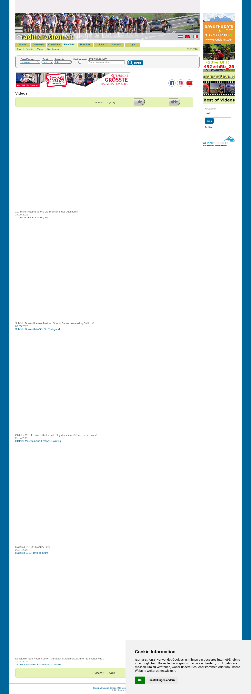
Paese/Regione (28, 59)
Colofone (122, 688)
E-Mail (208, 113)
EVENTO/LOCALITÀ (98, 59)
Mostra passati (80, 59)
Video (40, 49)
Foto (19, 49)
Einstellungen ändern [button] (162, 680)
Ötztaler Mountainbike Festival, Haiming (38, 441)
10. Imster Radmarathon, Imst (32, 217)
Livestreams (53, 49)
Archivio (209, 127)
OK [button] (140, 680)
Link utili (116, 44)
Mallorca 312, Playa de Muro (31, 552)
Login (133, 44)
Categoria (59, 59)
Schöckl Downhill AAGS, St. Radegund (37, 329)
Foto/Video (69, 44)
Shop (101, 44)
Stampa (97, 688)
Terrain (46, 59)
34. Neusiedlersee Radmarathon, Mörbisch (40, 664)
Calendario (38, 44)
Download (85, 44)
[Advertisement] (107, 6)
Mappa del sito (109, 688)
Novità (22, 44)
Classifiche (54, 44)
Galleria (29, 49)
